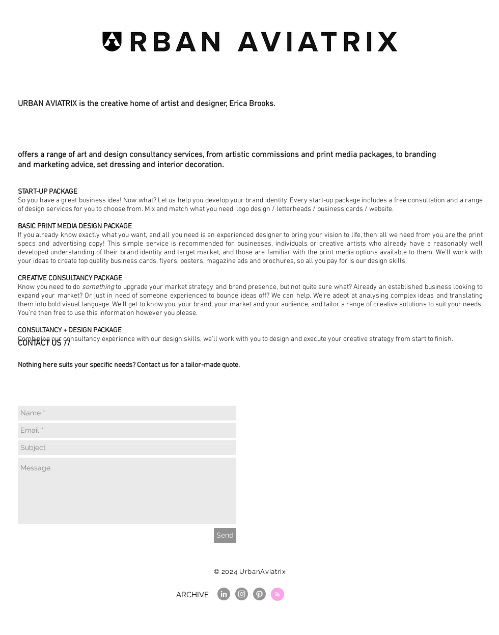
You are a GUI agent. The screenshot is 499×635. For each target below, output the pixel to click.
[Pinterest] (259, 594)
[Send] (225, 535)
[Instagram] (241, 594)
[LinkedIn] (223, 594)
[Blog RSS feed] (277, 595)
